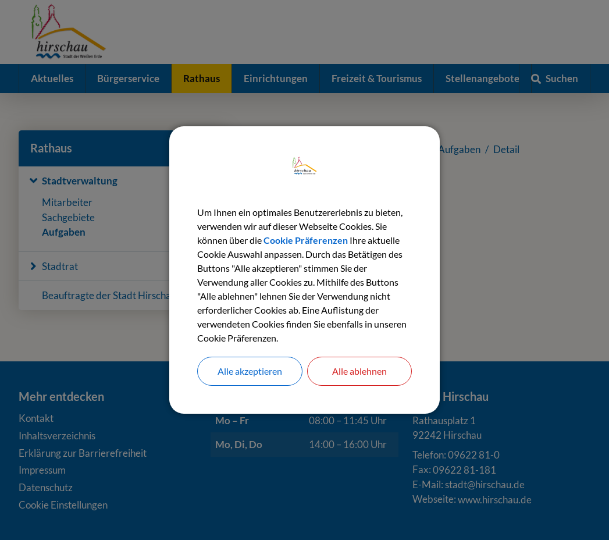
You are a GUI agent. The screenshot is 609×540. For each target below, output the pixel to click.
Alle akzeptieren (250, 370)
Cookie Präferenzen (305, 240)
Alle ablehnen (359, 370)
